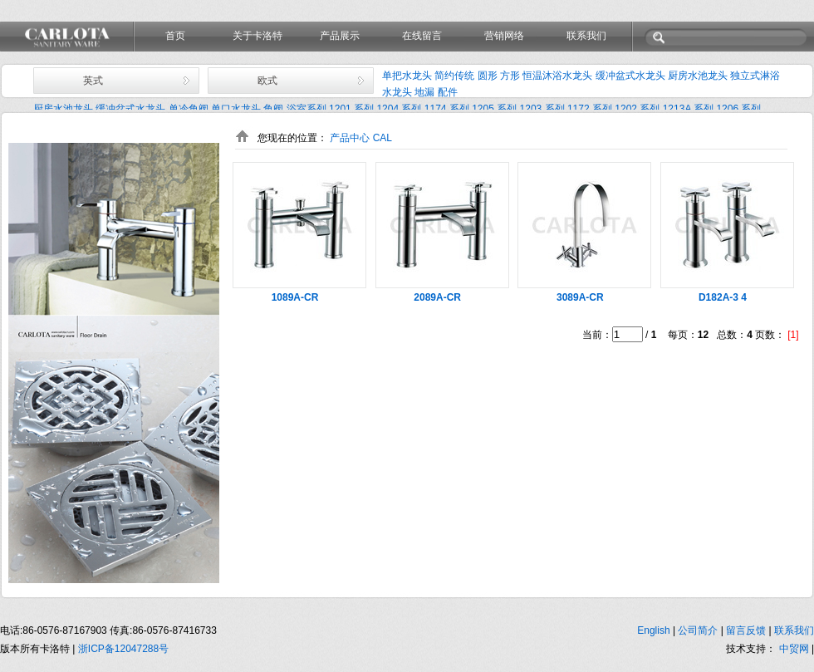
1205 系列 (494, 109)
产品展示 (340, 36)
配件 (448, 92)
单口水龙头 (236, 109)
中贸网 (794, 649)
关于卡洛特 (257, 36)
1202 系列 (637, 109)
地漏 (424, 92)
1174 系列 (446, 109)
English (655, 630)
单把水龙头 (407, 75)
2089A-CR (437, 297)
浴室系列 (306, 109)
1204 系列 (398, 109)
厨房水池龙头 (698, 75)
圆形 (488, 75)
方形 (510, 75)
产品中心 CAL (361, 138)
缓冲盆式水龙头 (630, 75)
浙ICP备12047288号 (123, 649)
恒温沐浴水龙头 (557, 75)
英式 (93, 80)
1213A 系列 (688, 109)
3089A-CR (580, 297)
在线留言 (422, 36)
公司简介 (699, 630)
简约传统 (454, 75)
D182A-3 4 (723, 297)
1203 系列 (542, 109)
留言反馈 (747, 630)
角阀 (273, 109)
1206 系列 (738, 109)
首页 (175, 36)
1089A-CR (295, 297)
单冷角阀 (188, 109)
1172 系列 (589, 109)
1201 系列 (351, 109)
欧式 (267, 80)
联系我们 (586, 36)
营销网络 (504, 36)
